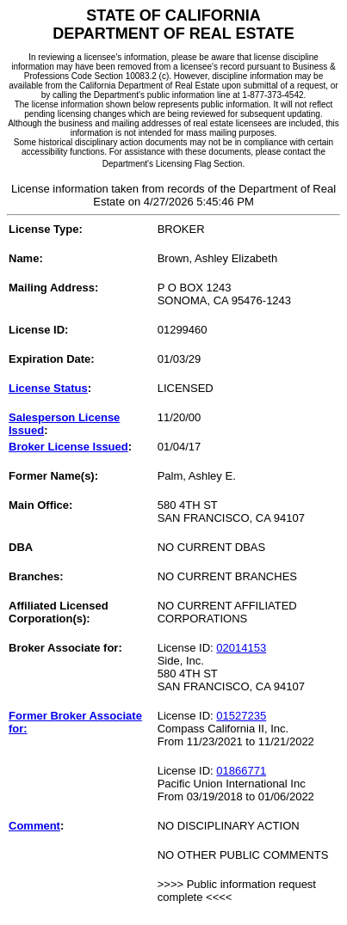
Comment (34, 825)
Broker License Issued (68, 446)
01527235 (241, 715)
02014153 (241, 647)
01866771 (241, 770)
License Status (48, 388)
